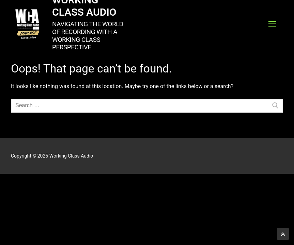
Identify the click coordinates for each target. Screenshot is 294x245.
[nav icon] (272, 24)
